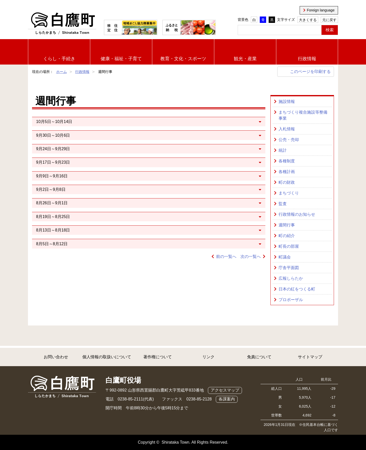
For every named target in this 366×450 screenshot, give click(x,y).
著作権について (157, 357)
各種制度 (287, 161)
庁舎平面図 (289, 268)
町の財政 (287, 182)
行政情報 (307, 58)
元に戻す (329, 20)
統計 (283, 150)
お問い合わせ (56, 357)
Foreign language (320, 10)
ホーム (61, 72)
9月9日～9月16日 (52, 176)
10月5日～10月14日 (54, 121)
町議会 (285, 257)
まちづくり (289, 193)
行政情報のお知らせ (297, 214)
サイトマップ (310, 357)
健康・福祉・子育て (121, 58)
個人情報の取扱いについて (106, 357)
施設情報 (287, 101)
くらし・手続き (59, 58)
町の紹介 (287, 236)
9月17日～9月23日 (53, 162)
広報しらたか (291, 278)
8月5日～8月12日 (52, 244)
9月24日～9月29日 (53, 149)
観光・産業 (245, 58)
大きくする (308, 20)
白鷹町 (62, 23)
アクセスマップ (225, 390)
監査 (283, 203)
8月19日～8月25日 (53, 216)
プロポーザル (291, 300)
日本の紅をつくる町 (297, 289)
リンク (208, 357)
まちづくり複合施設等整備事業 (303, 115)
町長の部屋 (289, 246)
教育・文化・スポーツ (183, 58)
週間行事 (287, 225)
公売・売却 (289, 139)
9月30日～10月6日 (53, 135)
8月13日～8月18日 (53, 230)
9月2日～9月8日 (51, 189)
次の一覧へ (250, 256)
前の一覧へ (226, 256)
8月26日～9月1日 (52, 203)
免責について (259, 357)
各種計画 (287, 171)
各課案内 (227, 399)
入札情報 (287, 129)
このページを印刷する (310, 71)
